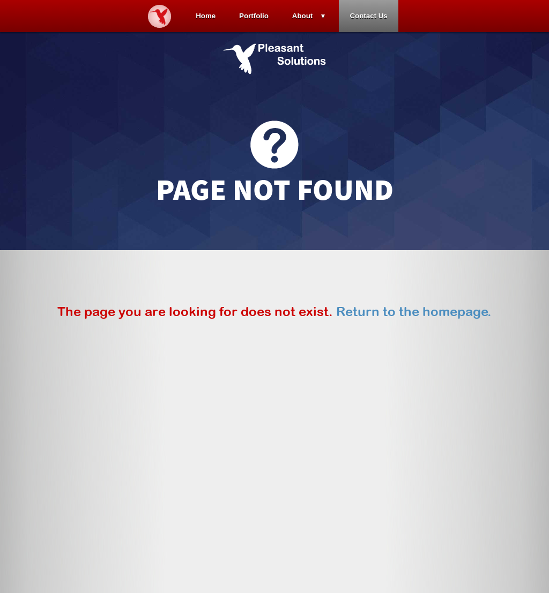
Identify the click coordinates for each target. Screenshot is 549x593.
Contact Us (368, 16)
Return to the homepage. (414, 311)
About (302, 16)
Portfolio (254, 16)
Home (206, 16)
